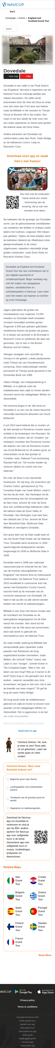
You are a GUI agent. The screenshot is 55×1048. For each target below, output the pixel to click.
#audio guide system (27, 1039)
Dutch (11, 28)
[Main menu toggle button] (50, 5)
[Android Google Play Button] (23, 992)
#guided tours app (27, 1024)
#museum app (27, 1042)
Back (10, 11)
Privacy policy (27, 1000)
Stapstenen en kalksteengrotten (25, 808)
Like (26, 76)
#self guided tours (27, 1028)
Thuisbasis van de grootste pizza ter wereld (27, 799)
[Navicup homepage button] (14, 4)
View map (11, 76)
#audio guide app (27, 1046)
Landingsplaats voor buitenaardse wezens (26, 788)
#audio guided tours (27, 1021)
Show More (45, 955)
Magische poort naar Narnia (23, 779)
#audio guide (27, 1035)
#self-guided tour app (27, 1031)
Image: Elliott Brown (43, 62)
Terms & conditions (27, 1007)
